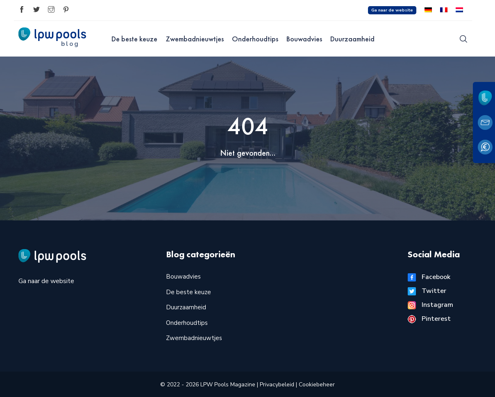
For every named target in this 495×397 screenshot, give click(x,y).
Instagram (430, 304)
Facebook (429, 276)
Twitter (427, 290)
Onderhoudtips (255, 38)
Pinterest (429, 318)
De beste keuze (134, 38)
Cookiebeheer (317, 384)
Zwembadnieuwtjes (195, 38)
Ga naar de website (392, 10)
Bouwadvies (304, 38)
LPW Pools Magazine (227, 384)
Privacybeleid (278, 384)
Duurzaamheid (352, 38)
